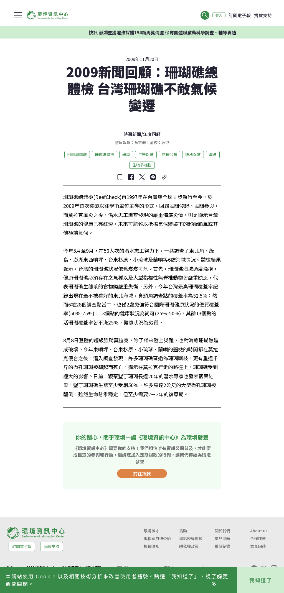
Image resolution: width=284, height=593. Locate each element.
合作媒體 (258, 538)
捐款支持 (263, 15)
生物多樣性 (142, 165)
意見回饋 (258, 546)
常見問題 (222, 538)
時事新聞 (132, 134)
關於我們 (222, 530)
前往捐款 (142, 473)
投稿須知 (151, 546)
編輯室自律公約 (157, 538)
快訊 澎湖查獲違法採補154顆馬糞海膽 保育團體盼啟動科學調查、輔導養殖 (170, 32)
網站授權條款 (190, 538)
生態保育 (146, 154)
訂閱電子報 (240, 15)
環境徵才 (151, 530)
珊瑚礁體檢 (104, 154)
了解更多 (220, 579)
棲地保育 (193, 154)
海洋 (213, 154)
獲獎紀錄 (222, 546)
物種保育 (169, 154)
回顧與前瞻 (77, 154)
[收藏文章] (120, 177)
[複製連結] (164, 177)
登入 (218, 15)
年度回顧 (152, 134)
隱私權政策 (189, 546)
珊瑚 (126, 154)
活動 (183, 530)
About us (258, 530)
